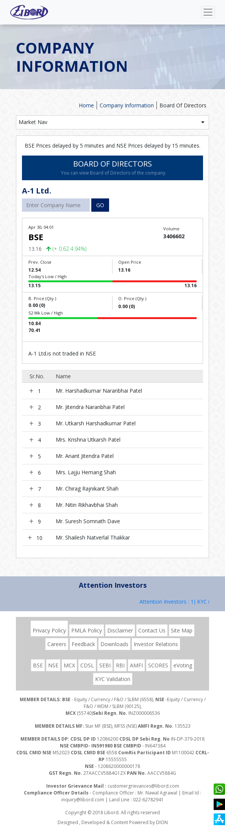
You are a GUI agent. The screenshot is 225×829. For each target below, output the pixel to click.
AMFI (136, 665)
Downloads (114, 644)
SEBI (105, 665)
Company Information (127, 105)
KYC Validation (112, 679)
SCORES (158, 665)
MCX (69, 665)
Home (86, 105)
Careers (56, 644)
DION (162, 822)
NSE (53, 665)
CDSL (87, 665)
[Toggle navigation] (208, 12)
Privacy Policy (49, 630)
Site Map (181, 630)
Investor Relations (156, 644)
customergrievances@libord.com (143, 786)
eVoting (182, 665)
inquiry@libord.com (82, 799)
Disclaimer (120, 630)
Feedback (83, 644)
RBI (120, 665)
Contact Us (152, 630)
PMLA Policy (86, 630)
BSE (38, 665)
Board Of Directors (182, 105)
